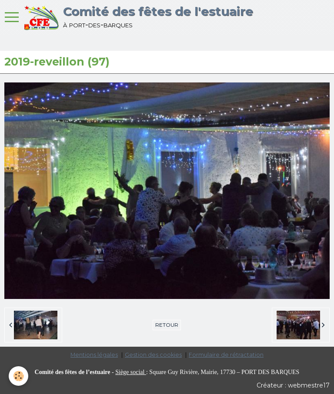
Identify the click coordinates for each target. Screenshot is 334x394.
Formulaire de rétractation (226, 354)
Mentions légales (94, 354)
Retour (166, 325)
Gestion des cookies (153, 354)
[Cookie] (18, 376)
